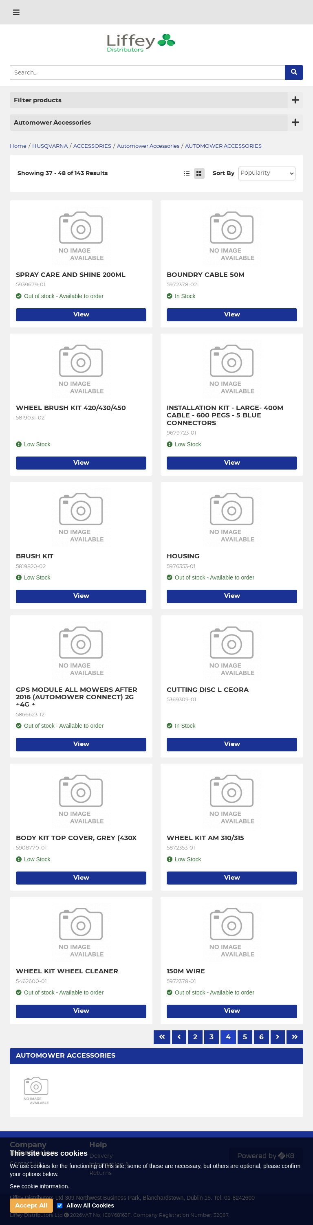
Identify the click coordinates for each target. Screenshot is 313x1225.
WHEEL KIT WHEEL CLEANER (67, 971)
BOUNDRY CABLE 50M (206, 275)
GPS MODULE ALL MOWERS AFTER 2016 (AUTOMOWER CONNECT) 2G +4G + (77, 697)
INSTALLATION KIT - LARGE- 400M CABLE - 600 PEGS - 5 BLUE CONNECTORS (226, 415)
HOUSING (183, 556)
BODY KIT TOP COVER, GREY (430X (76, 838)
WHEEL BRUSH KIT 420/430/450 (71, 408)
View (81, 315)
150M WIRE (186, 971)
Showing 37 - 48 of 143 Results (63, 173)
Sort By (223, 173)
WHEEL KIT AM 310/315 (205, 838)
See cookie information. (39, 1186)
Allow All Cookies (90, 1205)
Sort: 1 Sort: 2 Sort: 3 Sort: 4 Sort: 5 (266, 173)
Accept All (31, 1206)
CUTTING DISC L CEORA (208, 690)
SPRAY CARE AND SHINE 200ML (71, 275)
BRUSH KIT (34, 556)
